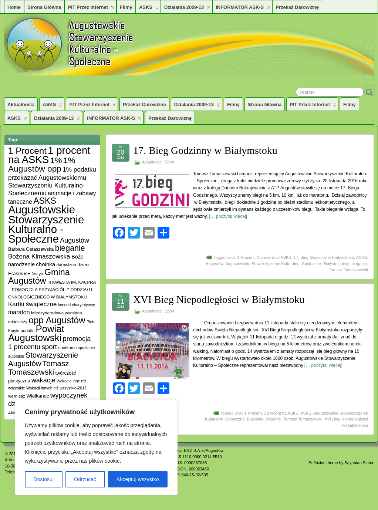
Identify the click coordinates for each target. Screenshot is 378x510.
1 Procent (246, 257)
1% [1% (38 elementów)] (56, 160)
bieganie (359, 263)
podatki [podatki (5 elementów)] (28, 330)
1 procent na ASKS (274, 257)
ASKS (149, 8)
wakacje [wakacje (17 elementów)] (43, 380)
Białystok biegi (336, 263)
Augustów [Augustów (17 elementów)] (74, 240)
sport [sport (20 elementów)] (49, 347)
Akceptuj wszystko (138, 479)
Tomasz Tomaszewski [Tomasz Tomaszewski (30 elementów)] (38, 367)
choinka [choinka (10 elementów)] (45, 264)
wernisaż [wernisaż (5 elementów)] (16, 396)
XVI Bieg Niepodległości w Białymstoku (219, 299)
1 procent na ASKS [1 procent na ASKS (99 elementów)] (49, 155)
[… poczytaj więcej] (228, 216)
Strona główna (44, 7)
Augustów (214, 263)
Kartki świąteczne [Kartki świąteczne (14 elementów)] (32, 304)
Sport (169, 162)
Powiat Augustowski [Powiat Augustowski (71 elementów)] (36, 333)
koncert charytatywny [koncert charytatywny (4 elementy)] (76, 305)
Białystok (255, 419)
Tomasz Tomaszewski (348, 269)
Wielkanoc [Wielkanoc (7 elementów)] (37, 396)
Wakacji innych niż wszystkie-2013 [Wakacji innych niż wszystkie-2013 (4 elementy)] (56, 388)
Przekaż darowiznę (297, 7)
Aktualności (20, 104)
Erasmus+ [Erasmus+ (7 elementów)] (19, 273)
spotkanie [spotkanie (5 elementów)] (67, 347)
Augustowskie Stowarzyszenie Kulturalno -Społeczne (273, 263)
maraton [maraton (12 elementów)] (19, 312)
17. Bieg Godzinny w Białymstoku (205, 150)
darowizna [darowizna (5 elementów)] (66, 264)
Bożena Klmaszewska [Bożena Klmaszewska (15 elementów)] (39, 256)
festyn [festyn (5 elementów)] (37, 273)
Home (14, 7)
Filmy (126, 7)
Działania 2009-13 (187, 8)
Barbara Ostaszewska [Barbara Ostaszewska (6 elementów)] (31, 249)
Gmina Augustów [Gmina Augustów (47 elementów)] (39, 276)
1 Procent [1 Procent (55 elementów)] (27, 151)
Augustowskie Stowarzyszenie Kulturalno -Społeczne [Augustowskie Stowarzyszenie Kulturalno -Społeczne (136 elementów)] (46, 224)
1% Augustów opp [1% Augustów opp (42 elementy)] (41, 164)
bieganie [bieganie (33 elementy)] (70, 248)
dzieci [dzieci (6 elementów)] (83, 264)
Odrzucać (85, 479)
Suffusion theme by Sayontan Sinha (340, 462)
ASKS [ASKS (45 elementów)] (44, 201)
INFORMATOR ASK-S (243, 8)
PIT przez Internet (91, 8)
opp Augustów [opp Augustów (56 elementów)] (56, 320)
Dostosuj (44, 479)
